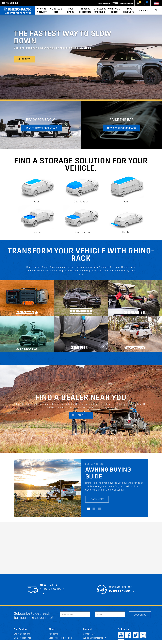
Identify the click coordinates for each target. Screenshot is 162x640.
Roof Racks (70, 10)
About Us (53, 634)
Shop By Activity (42, 10)
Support (143, 10)
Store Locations (22, 634)
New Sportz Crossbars (121, 128)
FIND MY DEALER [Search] (81, 415)
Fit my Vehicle (10, 3)
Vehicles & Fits (56, 10)
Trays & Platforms (85, 10)
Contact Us (89, 634)
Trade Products (128, 10)
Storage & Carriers (100, 10)
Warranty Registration (94, 638)
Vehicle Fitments (22, 638)
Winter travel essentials (42, 128)
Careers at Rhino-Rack (60, 638)
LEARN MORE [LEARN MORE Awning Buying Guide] (97, 499)
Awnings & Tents (114, 10)
